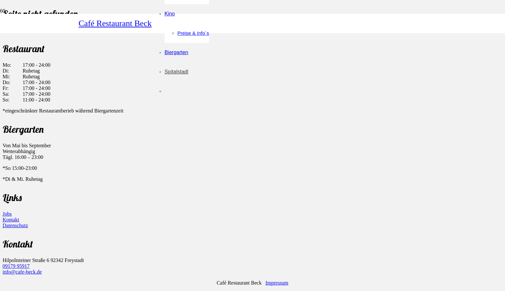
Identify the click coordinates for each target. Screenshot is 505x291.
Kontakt (11, 219)
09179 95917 (16, 266)
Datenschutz (15, 225)
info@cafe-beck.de (22, 272)
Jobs (7, 214)
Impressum (276, 283)
